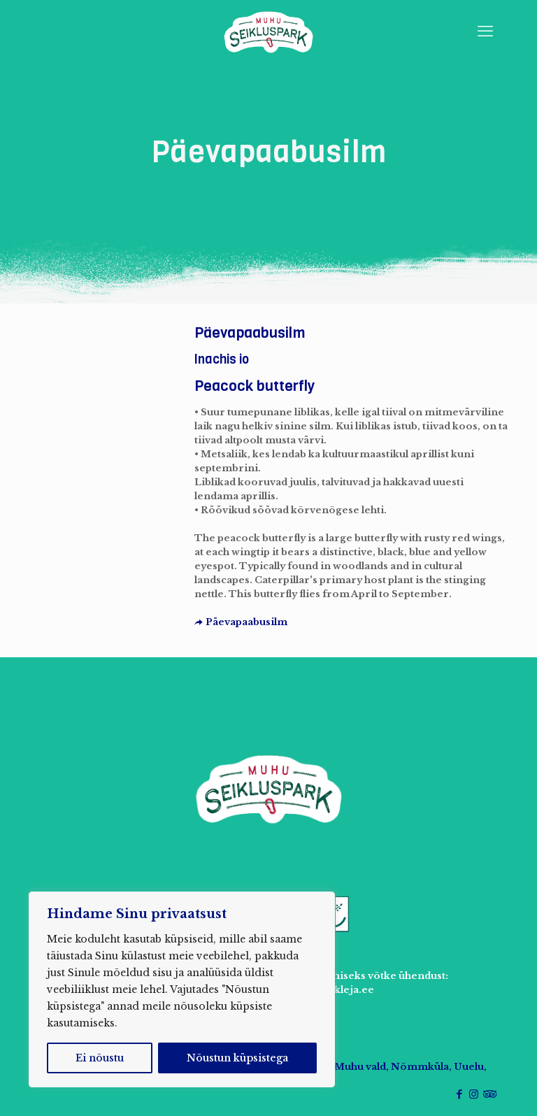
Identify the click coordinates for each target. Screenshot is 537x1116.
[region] (182, 989)
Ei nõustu (100, 1058)
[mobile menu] (485, 31)
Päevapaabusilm (240, 622)
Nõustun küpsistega (237, 1058)
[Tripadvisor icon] (488, 1094)
